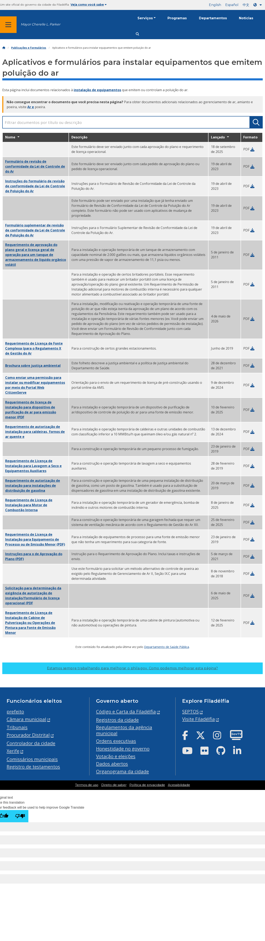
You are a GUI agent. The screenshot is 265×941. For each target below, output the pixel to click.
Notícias (246, 18)
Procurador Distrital (28, 735)
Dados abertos (112, 764)
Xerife (13, 751)
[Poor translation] (20, 816)
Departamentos (213, 18)
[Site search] (137, 34)
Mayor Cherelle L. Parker (40, 24)
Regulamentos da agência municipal (124, 730)
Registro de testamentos (33, 766)
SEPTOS (190, 711)
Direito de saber (113, 785)
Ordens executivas (116, 741)
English (215, 5)
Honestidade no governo (122, 748)
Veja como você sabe (89, 4)
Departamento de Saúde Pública (166, 647)
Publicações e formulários (28, 48)
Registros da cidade (117, 720)
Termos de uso (86, 785)
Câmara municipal (26, 719)
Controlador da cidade (31, 743)
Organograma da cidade (122, 771)
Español (231, 5)
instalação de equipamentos (97, 90)
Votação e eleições (115, 756)
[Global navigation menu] (8, 24)
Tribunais (17, 727)
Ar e (30, 107)
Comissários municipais (32, 759)
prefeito (15, 711)
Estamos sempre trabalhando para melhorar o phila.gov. (132, 668)
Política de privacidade (147, 785)
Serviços (145, 18)
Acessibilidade (179, 785)
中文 (246, 5)
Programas (177, 18)
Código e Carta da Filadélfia (126, 711)
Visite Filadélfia (198, 719)
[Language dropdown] (258, 4)
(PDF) (35, 539)
